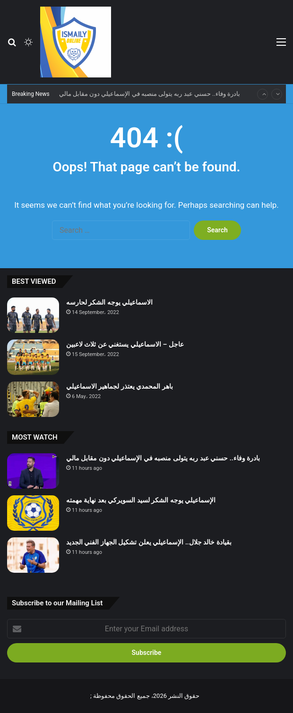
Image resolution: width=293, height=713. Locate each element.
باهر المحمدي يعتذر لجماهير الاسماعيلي (119, 386)
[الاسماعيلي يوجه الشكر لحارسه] (33, 315)
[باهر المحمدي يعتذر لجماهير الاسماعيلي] (33, 399)
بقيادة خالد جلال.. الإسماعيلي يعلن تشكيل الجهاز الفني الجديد (149, 542)
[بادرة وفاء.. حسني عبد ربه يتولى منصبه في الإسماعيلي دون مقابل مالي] (33, 471)
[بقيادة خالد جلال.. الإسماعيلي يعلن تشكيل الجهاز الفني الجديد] (33, 555)
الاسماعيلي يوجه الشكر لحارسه (109, 302)
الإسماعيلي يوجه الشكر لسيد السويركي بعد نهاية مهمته (140, 500)
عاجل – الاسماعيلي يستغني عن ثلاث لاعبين (125, 344)
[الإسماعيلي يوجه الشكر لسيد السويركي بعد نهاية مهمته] (33, 513)
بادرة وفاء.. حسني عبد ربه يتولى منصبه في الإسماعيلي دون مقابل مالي (149, 93)
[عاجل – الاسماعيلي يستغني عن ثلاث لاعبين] (33, 357)
